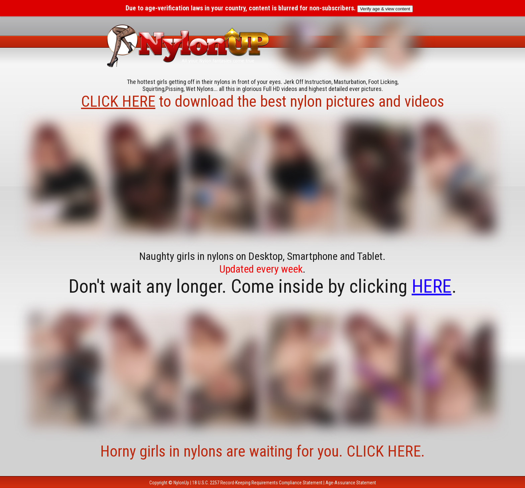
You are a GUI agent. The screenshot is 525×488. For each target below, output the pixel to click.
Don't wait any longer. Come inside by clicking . (263, 286)
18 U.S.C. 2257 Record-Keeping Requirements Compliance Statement (257, 482)
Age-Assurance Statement (350, 482)
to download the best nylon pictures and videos (262, 101)
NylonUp (181, 482)
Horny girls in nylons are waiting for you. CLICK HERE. (262, 451)
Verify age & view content (385, 8)
